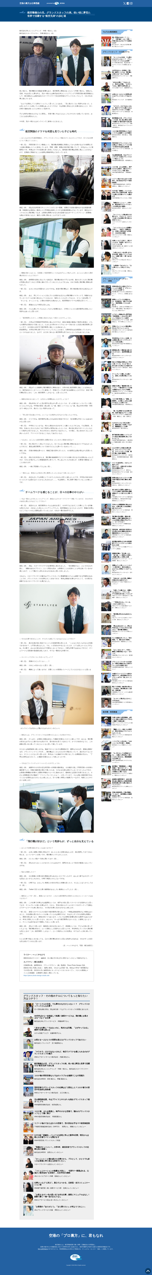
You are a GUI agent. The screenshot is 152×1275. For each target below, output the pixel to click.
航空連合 (59, 3)
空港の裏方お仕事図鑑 (29, 3)
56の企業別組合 (43, 1249)
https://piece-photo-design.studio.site (36, 975)
